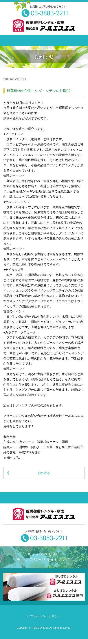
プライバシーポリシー (45, 616)
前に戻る (44, 473)
